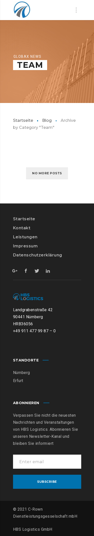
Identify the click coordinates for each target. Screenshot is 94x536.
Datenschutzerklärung (37, 255)
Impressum (25, 246)
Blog (47, 120)
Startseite (23, 120)
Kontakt (22, 228)
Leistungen (25, 237)
